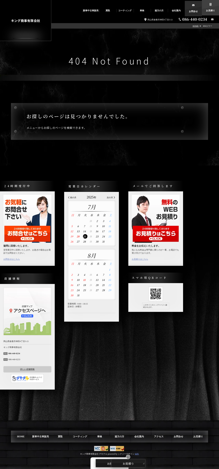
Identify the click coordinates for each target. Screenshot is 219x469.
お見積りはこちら (157, 260)
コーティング (125, 10)
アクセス (159, 438)
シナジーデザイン (126, 455)
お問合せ (193, 10)
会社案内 (176, 10)
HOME (196, 26)
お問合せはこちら (29, 260)
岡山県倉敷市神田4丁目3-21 (160, 19)
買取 (108, 10)
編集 (137, 455)
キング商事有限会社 (25, 20)
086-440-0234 (194, 19)
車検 (142, 10)
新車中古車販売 (91, 10)
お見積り (210, 10)
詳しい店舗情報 (44, 371)
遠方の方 (159, 10)
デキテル (103, 455)
